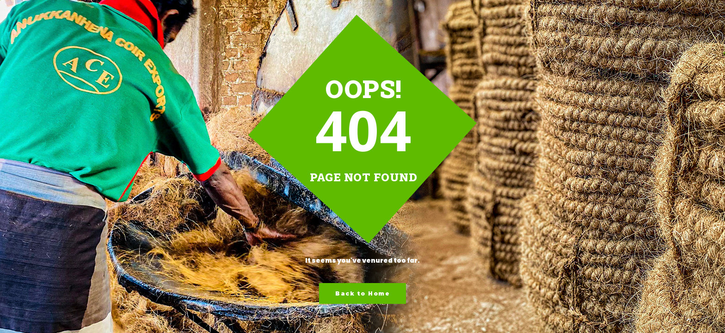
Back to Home (362, 293)
